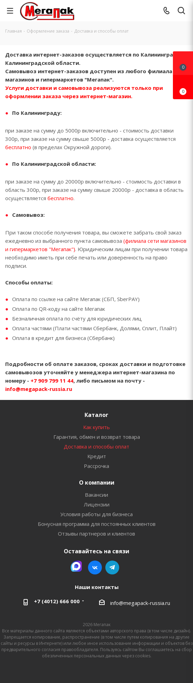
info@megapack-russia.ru (38, 388)
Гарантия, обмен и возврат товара (96, 436)
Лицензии (96, 504)
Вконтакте (95, 567)
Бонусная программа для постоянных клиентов (97, 523)
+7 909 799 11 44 (51, 380)
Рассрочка (96, 465)
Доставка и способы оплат (96, 446)
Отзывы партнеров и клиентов (96, 533)
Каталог (96, 415)
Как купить (96, 427)
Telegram (112, 567)
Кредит (96, 456)
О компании (96, 482)
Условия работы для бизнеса (96, 514)
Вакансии (96, 494)
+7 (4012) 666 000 (57, 601)
